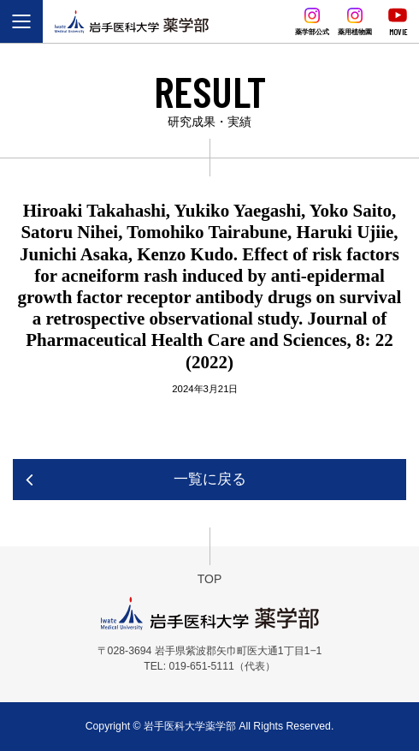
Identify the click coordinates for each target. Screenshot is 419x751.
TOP (210, 579)
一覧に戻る (210, 479)
